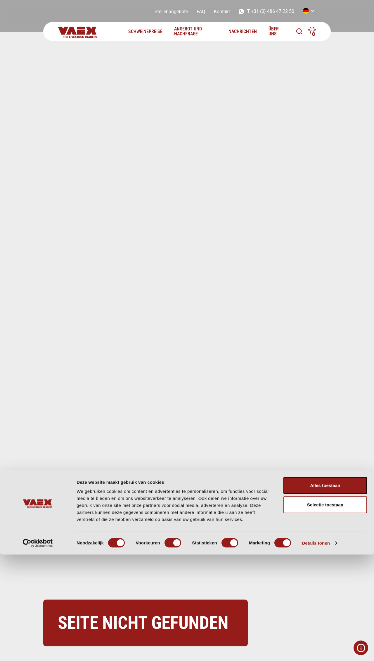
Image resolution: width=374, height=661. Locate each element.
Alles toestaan (325, 591)
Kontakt (222, 11)
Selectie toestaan (325, 611)
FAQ (201, 11)
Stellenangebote (171, 11)
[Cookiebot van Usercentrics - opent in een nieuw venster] (37, 649)
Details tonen (316, 649)
